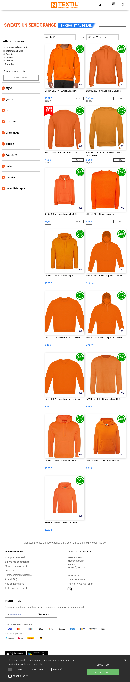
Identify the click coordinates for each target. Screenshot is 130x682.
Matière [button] (10, 177)
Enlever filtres (20, 78)
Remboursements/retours (18, 575)
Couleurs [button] (11, 155)
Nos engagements (14, 583)
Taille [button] (9, 166)
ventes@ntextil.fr (76, 567)
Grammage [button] (12, 132)
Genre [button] (9, 99)
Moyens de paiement (16, 566)
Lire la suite (37, 664)
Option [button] (10, 143)
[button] (100, 4)
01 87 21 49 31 (75, 575)
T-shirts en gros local (16, 588)
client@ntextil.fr (76, 560)
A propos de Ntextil (15, 557)
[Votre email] (20, 614)
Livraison (9, 570)
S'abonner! (44, 614)
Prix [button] (8, 110)
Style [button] (9, 88)
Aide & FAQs (11, 579)
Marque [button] (11, 121)
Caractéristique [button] (15, 188)
